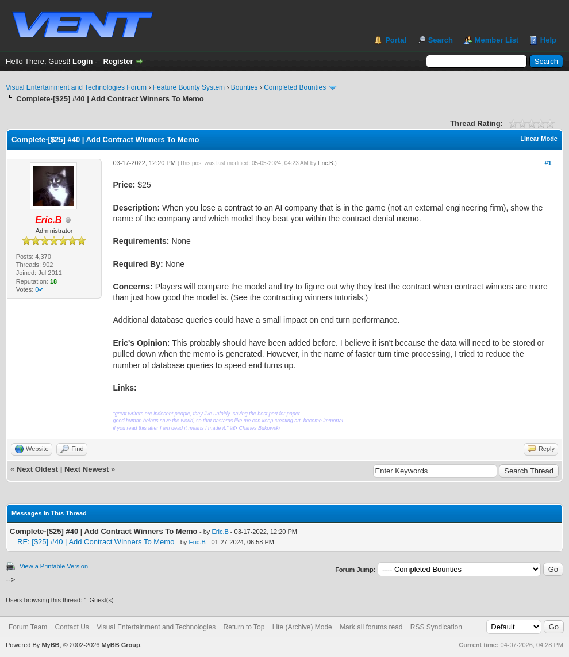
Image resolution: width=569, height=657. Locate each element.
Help (548, 40)
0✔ (39, 289)
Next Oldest (37, 469)
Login (82, 61)
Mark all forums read (371, 627)
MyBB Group (120, 644)
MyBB (50, 644)
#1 (547, 162)
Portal (395, 40)
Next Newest (86, 469)
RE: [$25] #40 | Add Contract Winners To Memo (95, 541)
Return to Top (244, 627)
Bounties (244, 87)
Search (440, 40)
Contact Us (72, 627)
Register (118, 61)
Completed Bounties (295, 87)
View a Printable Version (54, 566)
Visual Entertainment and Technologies (156, 627)
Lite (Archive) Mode (302, 627)
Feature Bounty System (189, 87)
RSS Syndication (436, 627)
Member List (497, 40)
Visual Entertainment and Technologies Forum (76, 87)
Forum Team (28, 627)
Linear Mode (539, 138)
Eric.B (325, 163)
